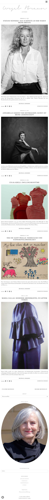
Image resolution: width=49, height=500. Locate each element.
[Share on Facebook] (6, 106)
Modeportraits (24, 482)
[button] (47, 2)
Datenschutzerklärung (24, 492)
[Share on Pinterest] (10, 106)
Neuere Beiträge (41, 389)
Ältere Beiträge (8, 389)
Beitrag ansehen (24, 103)
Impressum (24, 490)
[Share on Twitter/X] (8, 106)
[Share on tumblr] (11, 106)
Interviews (24, 480)
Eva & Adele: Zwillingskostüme (25, 182)
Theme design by (25, 498)
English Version (24, 478)
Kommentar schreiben (42, 106)
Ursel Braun (24, 8)
